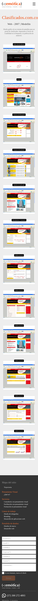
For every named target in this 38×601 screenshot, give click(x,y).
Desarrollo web (9, 528)
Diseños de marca (10, 526)
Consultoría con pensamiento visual (16, 502)
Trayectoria (8, 487)
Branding (7, 516)
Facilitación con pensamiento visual (16, 504)
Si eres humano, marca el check (15, 573)
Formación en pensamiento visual (15, 507)
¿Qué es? (7, 494)
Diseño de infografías (11, 514)
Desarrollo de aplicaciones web (14, 519)
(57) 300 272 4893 (16, 595)
